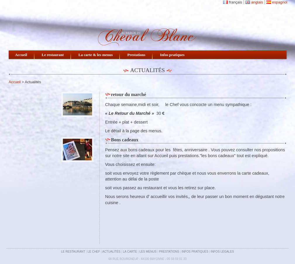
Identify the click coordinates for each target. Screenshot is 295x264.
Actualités (111, 251)
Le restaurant (53, 55)
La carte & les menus (95, 55)
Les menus (147, 251)
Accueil (21, 55)
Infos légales (222, 251)
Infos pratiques (172, 55)
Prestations (136, 55)
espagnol (279, 2)
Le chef (94, 251)
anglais (257, 2)
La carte (130, 251)
